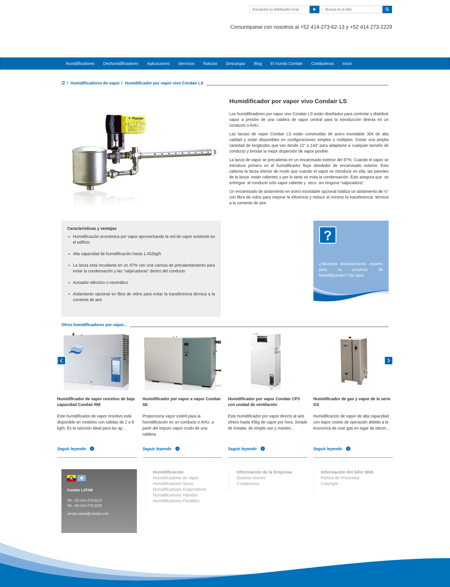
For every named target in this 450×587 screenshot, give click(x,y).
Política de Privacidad (340, 455)
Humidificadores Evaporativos (179, 466)
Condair (94, 13)
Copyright (329, 460)
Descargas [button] (235, 40)
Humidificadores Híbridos (175, 472)
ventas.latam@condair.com (88, 491)
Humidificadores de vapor (95, 60)
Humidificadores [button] (80, 40)
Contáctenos (322, 40)
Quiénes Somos (251, 455)
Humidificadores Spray (173, 460)
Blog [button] (258, 40)
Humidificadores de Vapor (176, 455)
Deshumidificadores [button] (120, 40)
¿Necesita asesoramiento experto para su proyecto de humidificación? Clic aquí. (351, 246)
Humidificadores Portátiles (176, 478)
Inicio (347, 40)
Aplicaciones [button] (158, 40)
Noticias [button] (210, 40)
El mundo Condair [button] (286, 40)
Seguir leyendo (75, 426)
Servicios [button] (186, 40)
